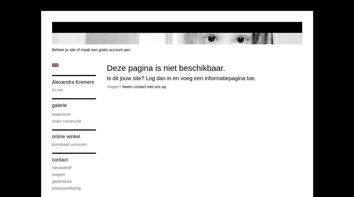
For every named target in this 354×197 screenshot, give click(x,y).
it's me (57, 90)
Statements (61, 114)
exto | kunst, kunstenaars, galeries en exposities (67, 27)
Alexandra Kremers (73, 82)
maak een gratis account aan (105, 50)
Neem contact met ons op (144, 87)
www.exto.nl (100, 98)
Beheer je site (64, 50)
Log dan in (158, 78)
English (55, 65)
